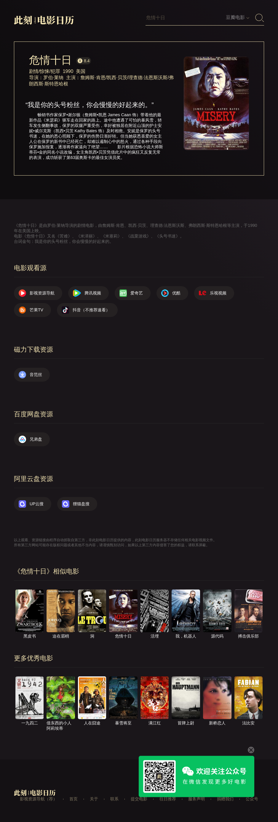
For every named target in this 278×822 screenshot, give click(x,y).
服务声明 (196, 798)
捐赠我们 (225, 798)
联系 (114, 798)
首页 (73, 798)
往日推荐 (167, 798)
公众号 (252, 798)
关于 (94, 798)
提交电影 (139, 798)
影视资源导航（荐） (38, 798)
